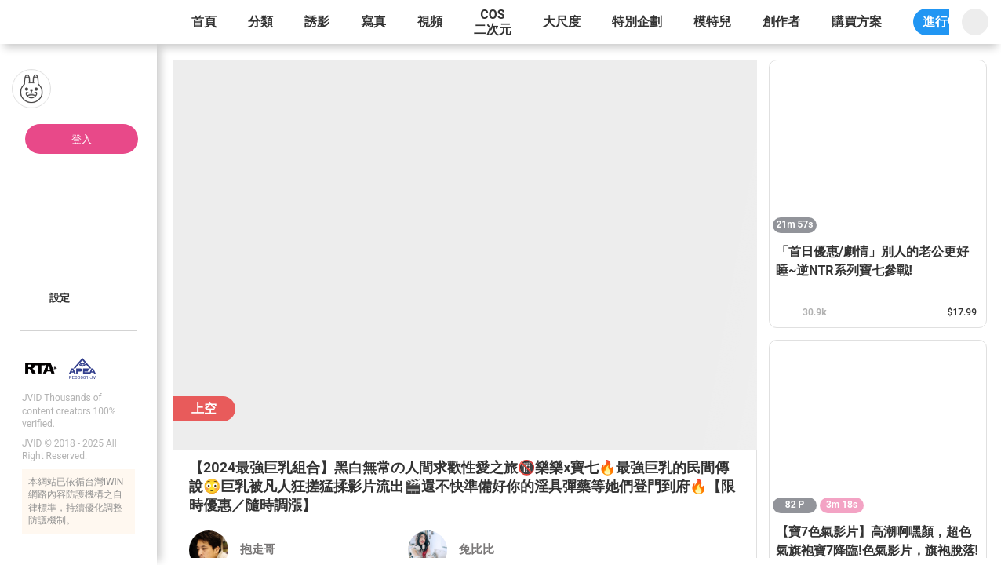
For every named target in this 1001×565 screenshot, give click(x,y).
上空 (204, 408)
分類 (260, 21)
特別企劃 (637, 21)
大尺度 (562, 21)
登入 (81, 139)
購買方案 (857, 21)
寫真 (373, 21)
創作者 (781, 21)
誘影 (316, 21)
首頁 (204, 21)
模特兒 (712, 21)
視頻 (429, 21)
